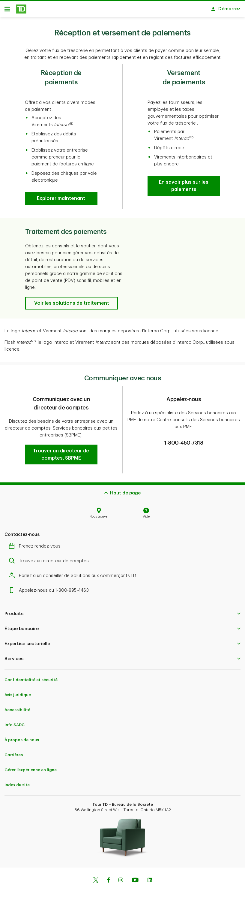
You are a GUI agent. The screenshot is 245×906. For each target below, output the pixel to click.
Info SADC (14, 725)
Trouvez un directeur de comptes (50, 561)
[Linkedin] (150, 880)
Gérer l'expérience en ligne (30, 770)
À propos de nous (21, 740)
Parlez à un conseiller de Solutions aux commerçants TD (74, 575)
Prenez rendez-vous (36, 546)
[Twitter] (95, 880)
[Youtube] (135, 880)
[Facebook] (108, 880)
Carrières (13, 755)
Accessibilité (17, 710)
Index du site (17, 785)
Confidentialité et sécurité (31, 680)
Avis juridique (17, 695)
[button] (61, 198)
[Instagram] (120, 880)
